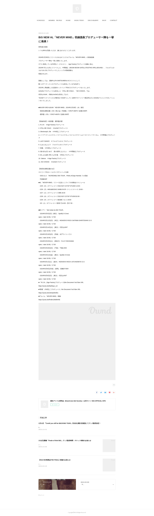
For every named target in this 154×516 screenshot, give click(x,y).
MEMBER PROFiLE (55, 20)
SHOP (104, 20)
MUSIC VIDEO (79, 20)
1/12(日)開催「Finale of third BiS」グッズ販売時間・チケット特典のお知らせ (64, 441)
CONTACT (113, 20)
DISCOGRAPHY (93, 20)
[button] (41, 20)
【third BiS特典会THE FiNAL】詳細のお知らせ (54, 460)
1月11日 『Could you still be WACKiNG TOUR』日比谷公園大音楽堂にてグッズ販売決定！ (69, 423)
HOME (68, 20)
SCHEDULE (41, 20)
